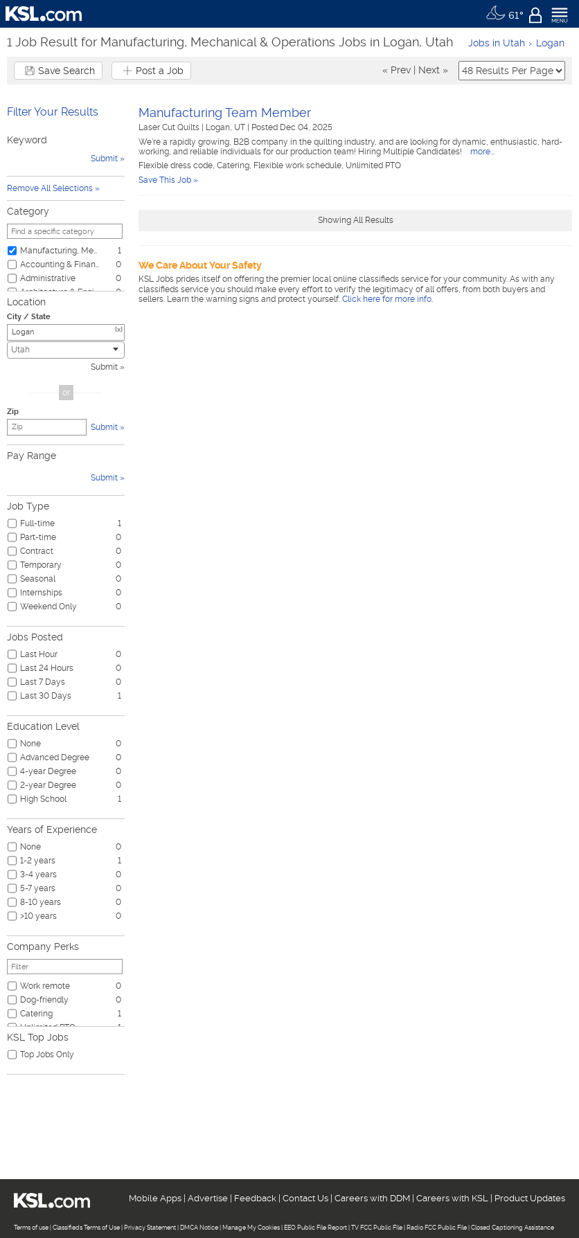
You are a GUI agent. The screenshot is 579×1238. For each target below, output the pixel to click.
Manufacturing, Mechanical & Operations (60, 250)
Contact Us (305, 1198)
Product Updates (530, 1198)
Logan (550, 42)
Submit (104, 367)
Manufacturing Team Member (225, 112)
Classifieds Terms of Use (86, 1227)
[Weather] (505, 14)
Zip (13, 411)
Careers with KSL (452, 1198)
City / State (29, 316)
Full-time (37, 523)
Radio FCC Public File (437, 1227)
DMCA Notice (199, 1227)
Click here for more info (386, 299)
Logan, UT (226, 127)
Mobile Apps (155, 1198)
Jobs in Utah (496, 42)
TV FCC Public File (376, 1227)
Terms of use (31, 1227)
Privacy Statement (150, 1227)
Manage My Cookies (251, 1227)
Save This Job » (168, 180)
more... (481, 151)
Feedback (255, 1198)
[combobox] (66, 350)
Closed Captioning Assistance (512, 1227)
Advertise (208, 1198)
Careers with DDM (372, 1198)
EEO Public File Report (315, 1227)
